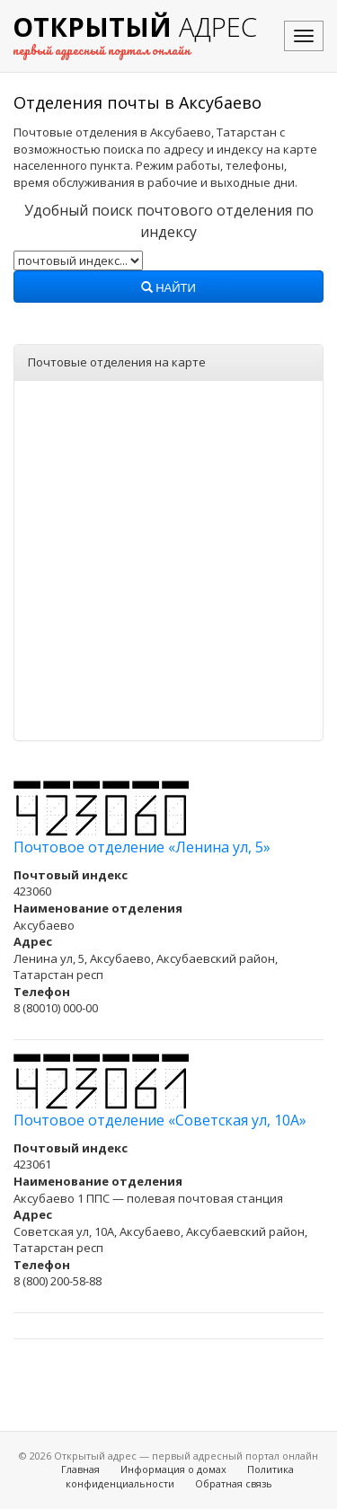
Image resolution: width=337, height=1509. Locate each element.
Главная (80, 1469)
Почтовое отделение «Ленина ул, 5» (141, 847)
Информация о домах (173, 1469)
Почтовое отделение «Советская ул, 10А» (159, 1120)
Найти (168, 288)
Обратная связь (233, 1483)
